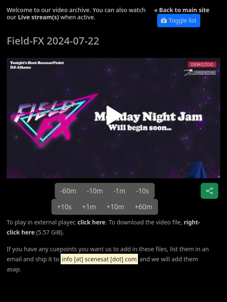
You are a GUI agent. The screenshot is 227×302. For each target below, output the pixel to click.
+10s (64, 206)
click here (91, 222)
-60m (68, 190)
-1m (119, 190)
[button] (113, 118)
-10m (95, 190)
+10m (115, 206)
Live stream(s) (38, 17)
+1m (89, 206)
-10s (142, 190)
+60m (143, 206)
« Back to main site (181, 10)
